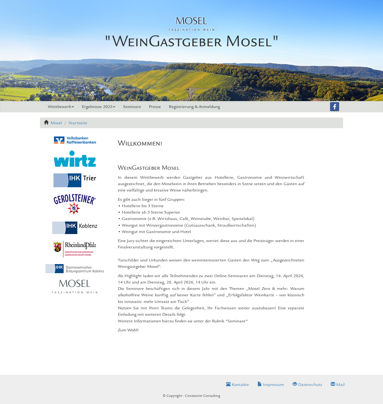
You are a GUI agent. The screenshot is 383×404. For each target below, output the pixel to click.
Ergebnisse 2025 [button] (98, 106)
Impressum (270, 384)
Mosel (56, 123)
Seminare (132, 106)
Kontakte (237, 384)
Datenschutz (307, 384)
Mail (338, 384)
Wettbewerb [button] (61, 106)
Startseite (78, 123)
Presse (155, 106)
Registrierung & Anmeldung (194, 106)
